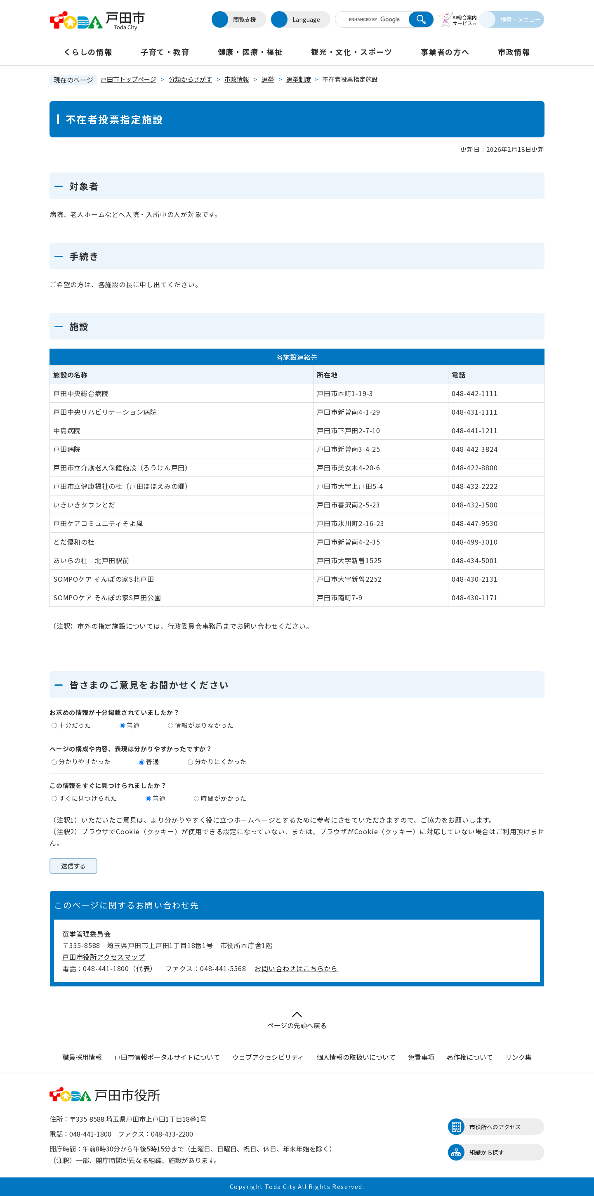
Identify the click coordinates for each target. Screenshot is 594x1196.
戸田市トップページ (128, 79)
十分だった (75, 725)
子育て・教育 (165, 51)
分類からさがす (190, 79)
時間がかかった (224, 798)
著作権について (470, 1057)
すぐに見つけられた (88, 798)
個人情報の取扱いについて (356, 1057)
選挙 (268, 79)
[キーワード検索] (364, 19)
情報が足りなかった (204, 725)
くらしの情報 (88, 51)
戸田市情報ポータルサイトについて (167, 1057)
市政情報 (514, 51)
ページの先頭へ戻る (297, 1021)
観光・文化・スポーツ (352, 51)
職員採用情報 (82, 1057)
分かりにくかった (221, 761)
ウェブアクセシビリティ (268, 1057)
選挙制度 (298, 79)
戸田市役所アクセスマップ (103, 957)
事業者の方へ (445, 51)
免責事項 (421, 1057)
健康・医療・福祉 (250, 51)
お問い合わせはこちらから (296, 968)
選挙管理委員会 (86, 934)
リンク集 (518, 1057)
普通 (133, 725)
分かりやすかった (85, 761)
